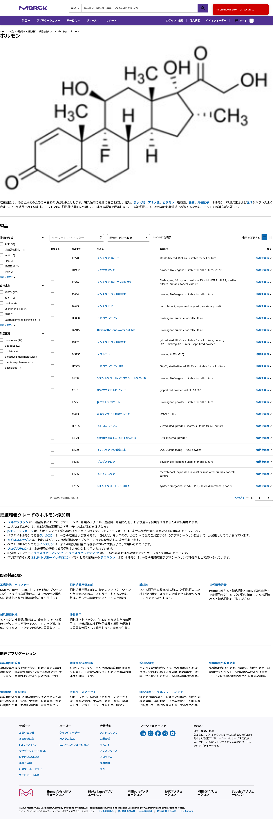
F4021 (75, 438)
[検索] (203, 8)
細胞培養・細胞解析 (26, 31)
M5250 (76, 354)
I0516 (75, 282)
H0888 (75, 318)
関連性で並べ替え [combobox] (121, 238)
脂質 (192, 202)
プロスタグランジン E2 (84, 553)
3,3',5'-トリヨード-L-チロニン (50, 557)
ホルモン (74, 31)
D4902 (75, 270)
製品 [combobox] (73, 8)
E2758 (75, 402)
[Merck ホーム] (33, 8)
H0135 (75, 426)
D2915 (75, 330)
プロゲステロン (17, 549)
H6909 (75, 366)
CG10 (75, 390)
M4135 (76, 414)
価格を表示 (264, 258)
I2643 (75, 306)
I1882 (75, 342)
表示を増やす (7, 276)
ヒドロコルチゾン (19, 540)
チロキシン (108, 557)
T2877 (75, 486)
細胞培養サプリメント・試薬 (53, 31)
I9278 (75, 258)
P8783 (75, 461)
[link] (37, 732)
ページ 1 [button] (241, 497)
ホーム (3, 31)
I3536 (75, 474)
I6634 (75, 294)
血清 (250, 202)
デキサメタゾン (18, 522)
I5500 (75, 449)
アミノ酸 (154, 202)
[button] (175, 20)
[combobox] (138, 8)
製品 (11, 31)
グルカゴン (46, 535)
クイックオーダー (216, 20)
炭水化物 (139, 202)
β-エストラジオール (20, 531)
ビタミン (168, 202)
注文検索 (195, 20)
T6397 (75, 378)
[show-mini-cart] (244, 20)
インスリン (46, 544)
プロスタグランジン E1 (48, 553)
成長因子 (203, 202)
